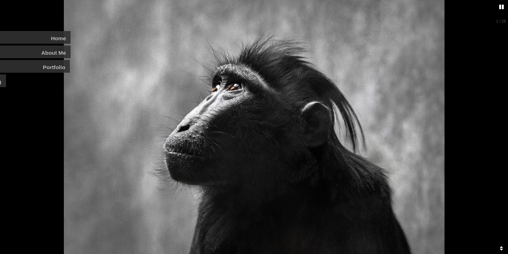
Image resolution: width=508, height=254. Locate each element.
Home (58, 38)
